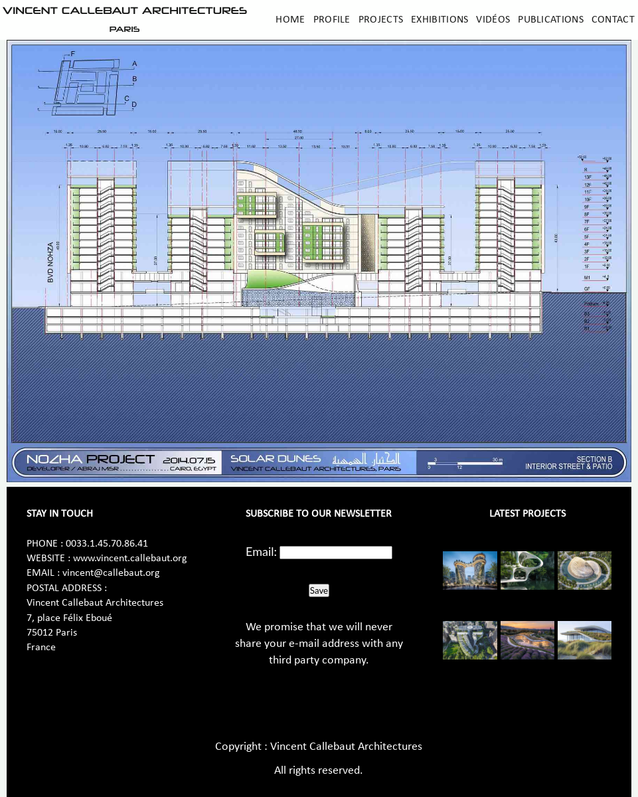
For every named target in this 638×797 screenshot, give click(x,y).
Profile (332, 20)
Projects (381, 20)
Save (319, 590)
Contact (613, 20)
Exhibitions (439, 20)
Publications (551, 20)
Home (290, 20)
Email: (261, 551)
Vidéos (493, 20)
